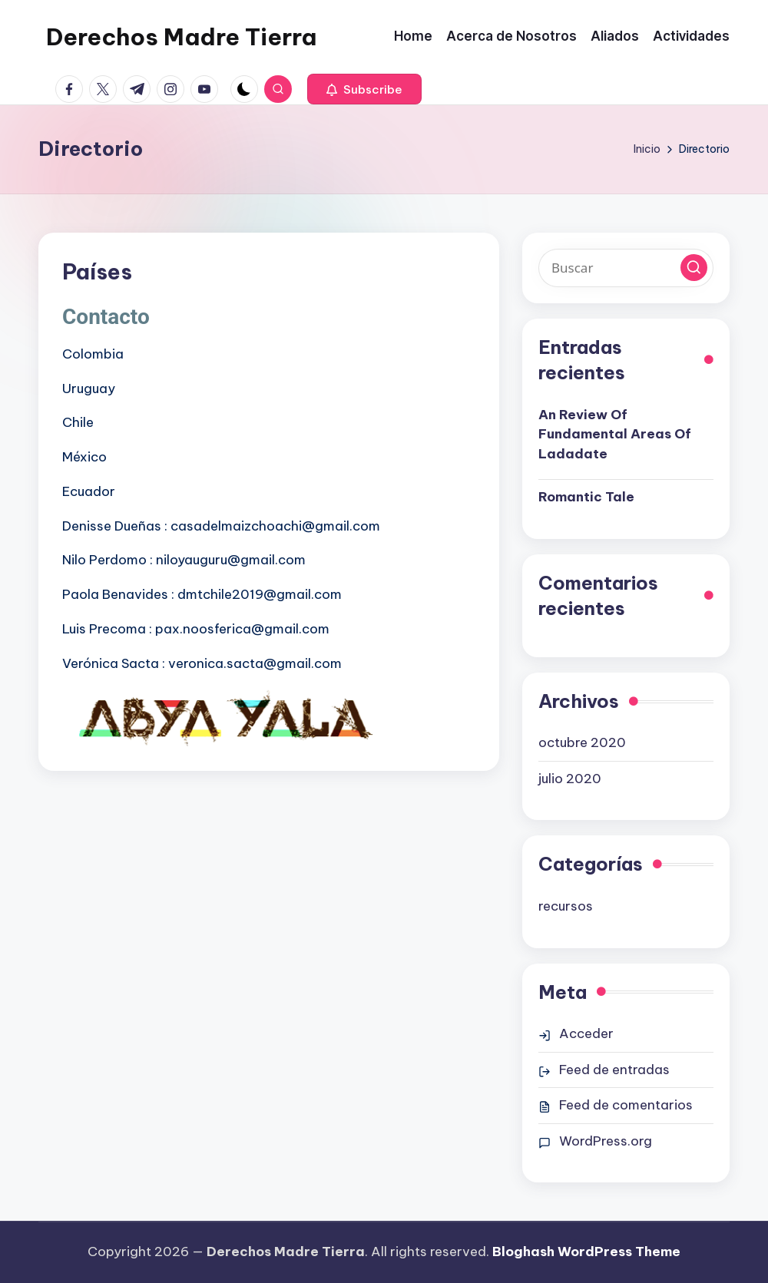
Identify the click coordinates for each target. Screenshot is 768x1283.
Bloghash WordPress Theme (586, 1251)
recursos (565, 906)
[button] (364, 89)
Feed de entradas (614, 1069)
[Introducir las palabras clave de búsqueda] (625, 268)
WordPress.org (605, 1141)
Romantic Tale (586, 496)
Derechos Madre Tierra (181, 36)
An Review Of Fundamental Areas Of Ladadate (614, 434)
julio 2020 (569, 778)
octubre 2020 (582, 742)
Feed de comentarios (626, 1104)
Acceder (586, 1033)
